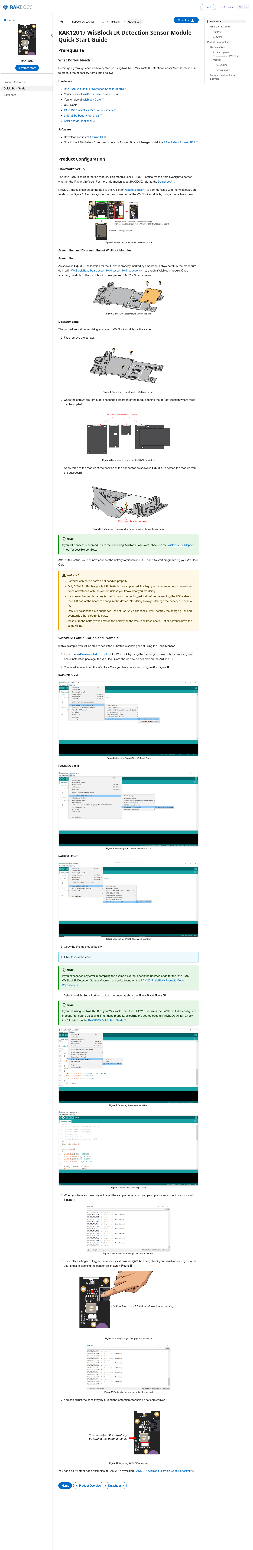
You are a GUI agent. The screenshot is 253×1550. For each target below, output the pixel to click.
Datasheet (166, 181)
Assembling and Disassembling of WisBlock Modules (226, 56)
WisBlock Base (93, 94)
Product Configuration (218, 42)
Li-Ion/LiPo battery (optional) (83, 115)
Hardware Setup (218, 47)
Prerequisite (215, 21)
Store (208, 7)
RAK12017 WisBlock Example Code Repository (164, 1471)
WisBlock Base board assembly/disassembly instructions (107, 270)
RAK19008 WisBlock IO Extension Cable (90, 110)
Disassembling (223, 70)
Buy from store (27, 68)
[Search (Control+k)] (235, 7)
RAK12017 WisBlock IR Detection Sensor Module (95, 89)
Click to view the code (78, 957)
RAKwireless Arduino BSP (181, 142)
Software (217, 37)
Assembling (221, 65)
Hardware (218, 31)
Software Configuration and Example (223, 77)
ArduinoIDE (98, 137)
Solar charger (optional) (79, 121)
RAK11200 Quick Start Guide (107, 1020)
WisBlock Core (93, 99)
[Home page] (61, 21)
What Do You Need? (220, 26)
